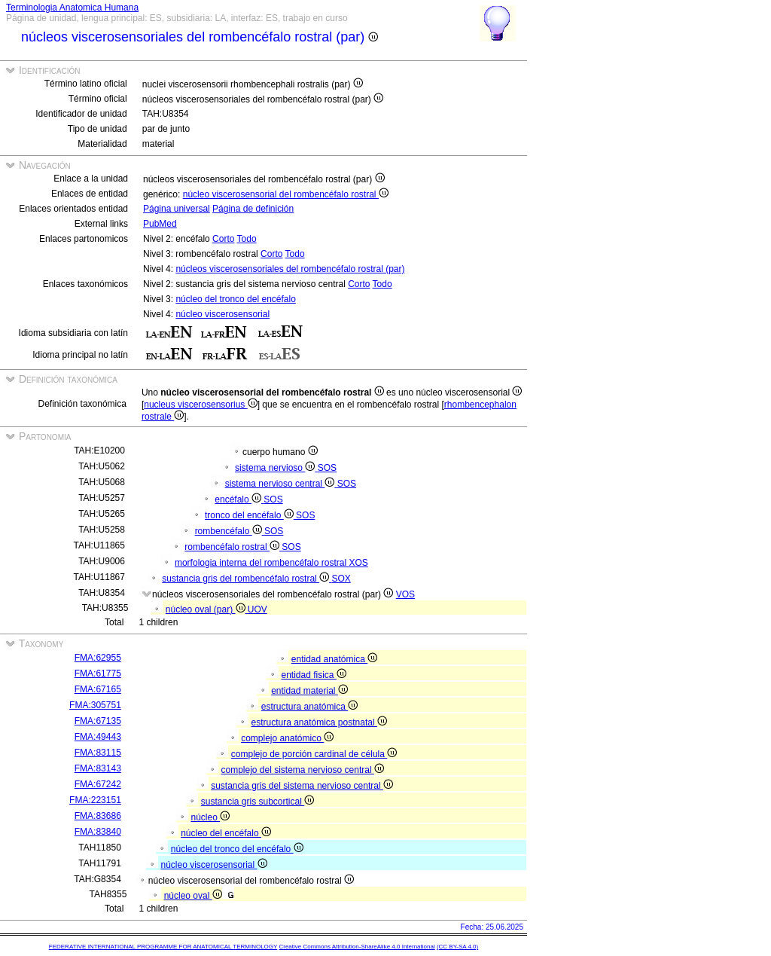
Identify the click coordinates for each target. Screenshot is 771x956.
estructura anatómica (309, 706)
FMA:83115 (98, 752)
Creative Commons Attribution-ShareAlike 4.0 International (356, 946)
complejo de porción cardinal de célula (314, 754)
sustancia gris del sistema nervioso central (302, 785)
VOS (405, 594)
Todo (247, 239)
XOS (358, 562)
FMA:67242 (98, 784)
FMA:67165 (98, 689)
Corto (223, 239)
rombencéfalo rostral (233, 547)
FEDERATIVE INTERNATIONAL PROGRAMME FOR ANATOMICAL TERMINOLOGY (163, 946)
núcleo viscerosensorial (222, 314)
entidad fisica (313, 675)
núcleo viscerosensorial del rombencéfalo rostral (286, 194)
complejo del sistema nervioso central (302, 770)
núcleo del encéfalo (226, 833)
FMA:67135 (98, 721)
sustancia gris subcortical (257, 801)
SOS (327, 468)
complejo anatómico (287, 738)
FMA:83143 (98, 768)
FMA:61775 (98, 673)
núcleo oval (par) (207, 609)
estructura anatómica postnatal (318, 722)
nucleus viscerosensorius (200, 404)
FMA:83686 (98, 816)
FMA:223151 (95, 800)
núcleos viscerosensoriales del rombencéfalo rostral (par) (289, 269)
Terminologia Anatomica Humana (72, 7)
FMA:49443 (98, 737)
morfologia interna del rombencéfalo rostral (262, 562)
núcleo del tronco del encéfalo (235, 299)
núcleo (210, 817)
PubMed (160, 223)
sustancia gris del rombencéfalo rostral (246, 578)
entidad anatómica (334, 659)
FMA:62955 (98, 657)
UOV (257, 609)
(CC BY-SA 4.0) (457, 946)
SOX (340, 578)
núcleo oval (193, 895)
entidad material (309, 691)
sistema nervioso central (281, 483)
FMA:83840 (98, 831)
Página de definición (253, 208)
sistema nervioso (276, 468)
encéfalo (239, 499)
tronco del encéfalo (250, 515)
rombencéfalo (229, 531)
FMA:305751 (95, 705)
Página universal (176, 208)
